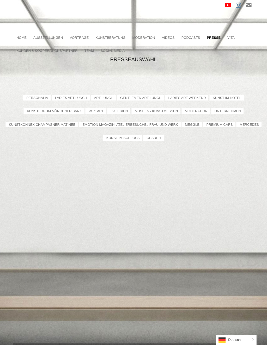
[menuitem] (21, 37)
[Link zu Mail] (249, 5)
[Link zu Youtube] (228, 5)
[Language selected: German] (236, 340)
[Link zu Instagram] (238, 5)
